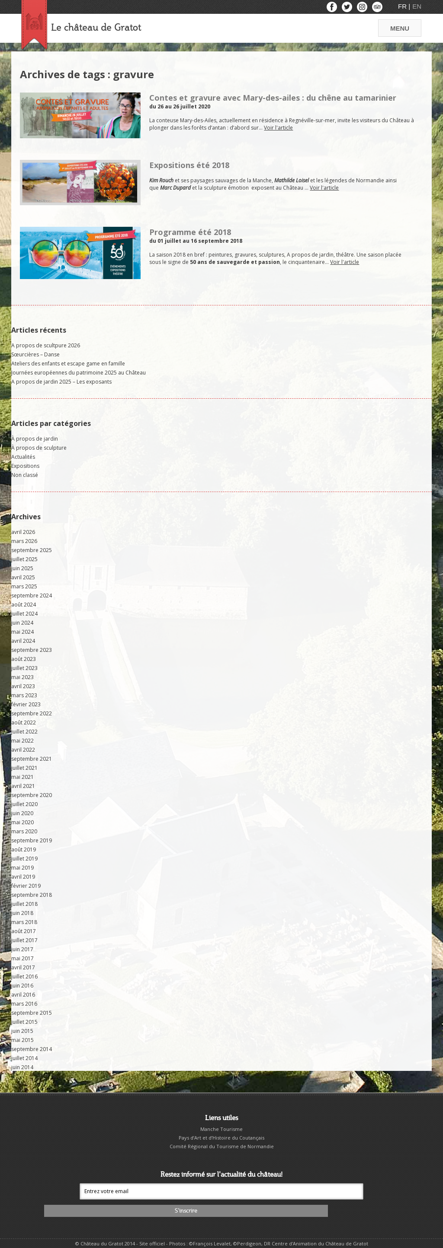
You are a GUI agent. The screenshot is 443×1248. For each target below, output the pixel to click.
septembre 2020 (31, 795)
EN (416, 6)
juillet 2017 (24, 940)
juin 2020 (22, 813)
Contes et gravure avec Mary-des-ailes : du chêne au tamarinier (272, 97)
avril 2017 (23, 967)
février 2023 (26, 704)
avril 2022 (23, 749)
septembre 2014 (31, 1049)
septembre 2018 (31, 895)
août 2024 (23, 604)
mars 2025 (24, 586)
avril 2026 (23, 532)
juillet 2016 (24, 976)
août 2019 (23, 849)
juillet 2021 (24, 768)
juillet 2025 (24, 559)
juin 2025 (22, 568)
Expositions (25, 466)
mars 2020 (24, 831)
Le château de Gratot (96, 28)
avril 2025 (23, 577)
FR (403, 6)
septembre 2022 (31, 713)
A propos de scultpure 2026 (45, 345)
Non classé (24, 475)
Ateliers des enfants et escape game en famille (68, 363)
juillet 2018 (24, 904)
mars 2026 (24, 541)
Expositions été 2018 (189, 165)
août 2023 (23, 659)
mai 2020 (22, 822)
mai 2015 (22, 1040)
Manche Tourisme (221, 1129)
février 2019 (26, 885)
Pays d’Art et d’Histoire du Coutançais (221, 1137)
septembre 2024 (31, 595)
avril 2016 (23, 994)
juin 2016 (22, 985)
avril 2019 (23, 876)
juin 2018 (22, 913)
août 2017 (23, 931)
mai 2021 (22, 777)
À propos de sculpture (39, 447)
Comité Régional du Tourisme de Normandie (222, 1146)
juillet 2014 (24, 1058)
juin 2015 (22, 1031)
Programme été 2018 (190, 232)
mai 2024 (22, 631)
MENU (399, 28)
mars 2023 (24, 695)
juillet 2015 (24, 1022)
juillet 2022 (24, 731)
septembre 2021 (31, 758)
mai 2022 (22, 740)
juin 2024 (22, 622)
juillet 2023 (24, 668)
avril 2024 (23, 641)
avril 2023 (23, 686)
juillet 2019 (24, 858)
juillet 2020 (24, 804)
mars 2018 (24, 922)
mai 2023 (22, 677)
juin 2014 (22, 1067)
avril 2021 (23, 786)
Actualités (23, 456)
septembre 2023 (31, 650)
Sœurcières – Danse (35, 354)
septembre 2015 (31, 1012)
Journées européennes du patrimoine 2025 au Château (78, 372)
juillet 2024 (24, 613)
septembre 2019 (31, 840)
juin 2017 (22, 949)
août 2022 (23, 722)
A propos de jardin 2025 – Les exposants (61, 381)
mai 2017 (22, 958)
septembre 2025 (31, 550)
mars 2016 (24, 1003)
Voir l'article (278, 127)
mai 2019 (22, 867)
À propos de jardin (34, 438)
